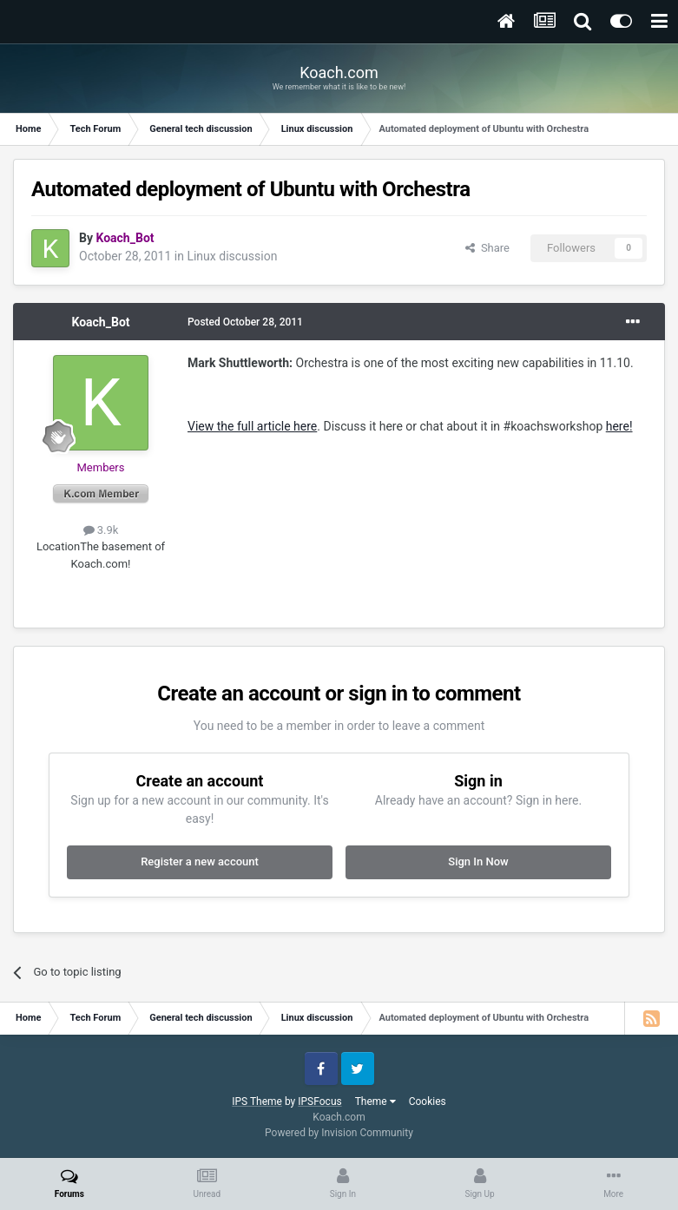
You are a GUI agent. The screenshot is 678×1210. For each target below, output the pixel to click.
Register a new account (200, 861)
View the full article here (252, 426)
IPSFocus (319, 1101)
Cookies (427, 1101)
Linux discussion (232, 256)
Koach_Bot (100, 322)
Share (487, 247)
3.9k (101, 529)
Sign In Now (478, 861)
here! (619, 426)
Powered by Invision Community (339, 1133)
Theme (375, 1101)
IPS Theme (257, 1101)
